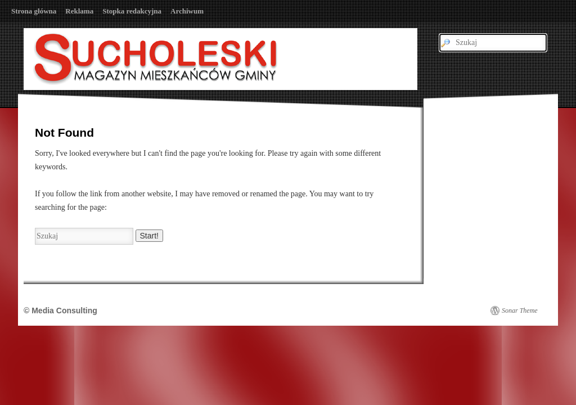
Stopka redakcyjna (131, 11)
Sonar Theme (520, 310)
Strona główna (33, 11)
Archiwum (187, 11)
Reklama (79, 11)
